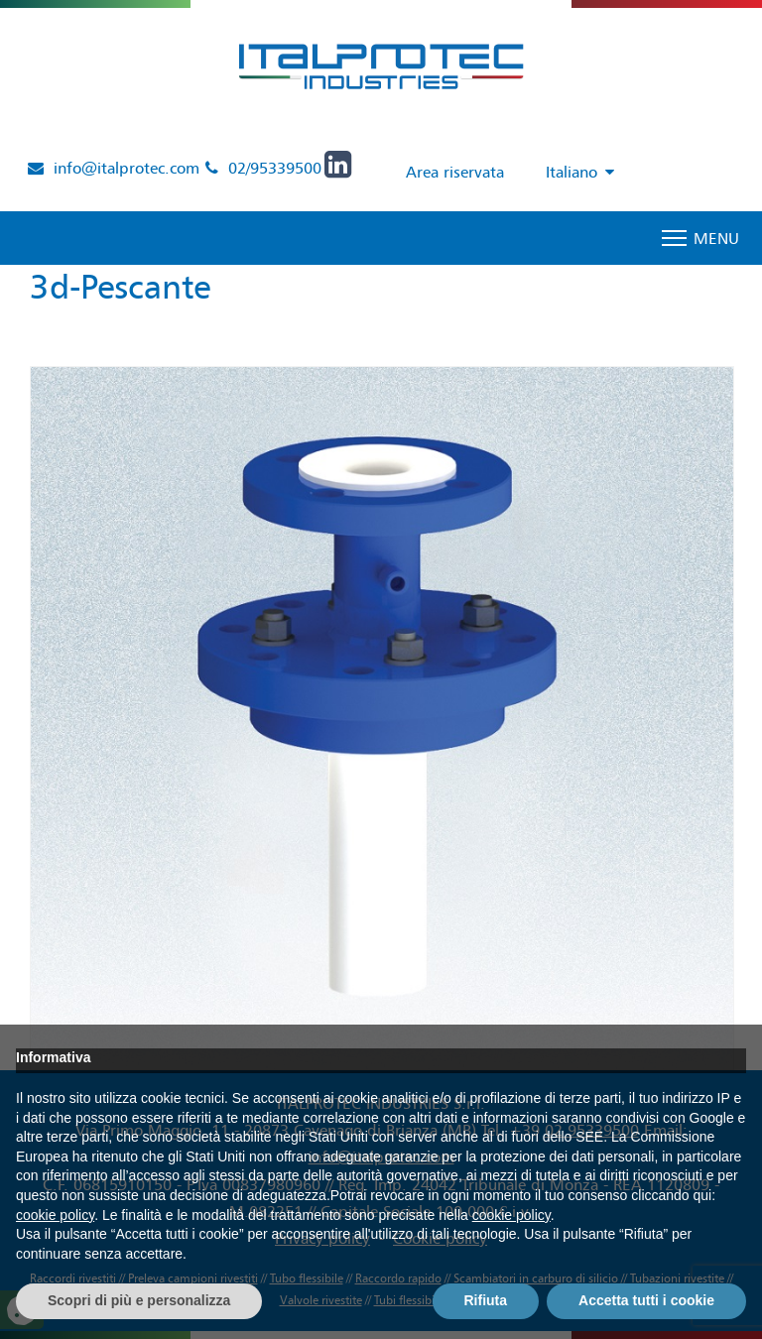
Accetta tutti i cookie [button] (646, 1300)
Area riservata (455, 172)
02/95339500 (274, 168)
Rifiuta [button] (486, 1300)
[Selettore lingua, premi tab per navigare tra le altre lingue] (575, 172)
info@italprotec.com (126, 168)
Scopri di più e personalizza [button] (139, 1300)
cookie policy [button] (55, 1215)
